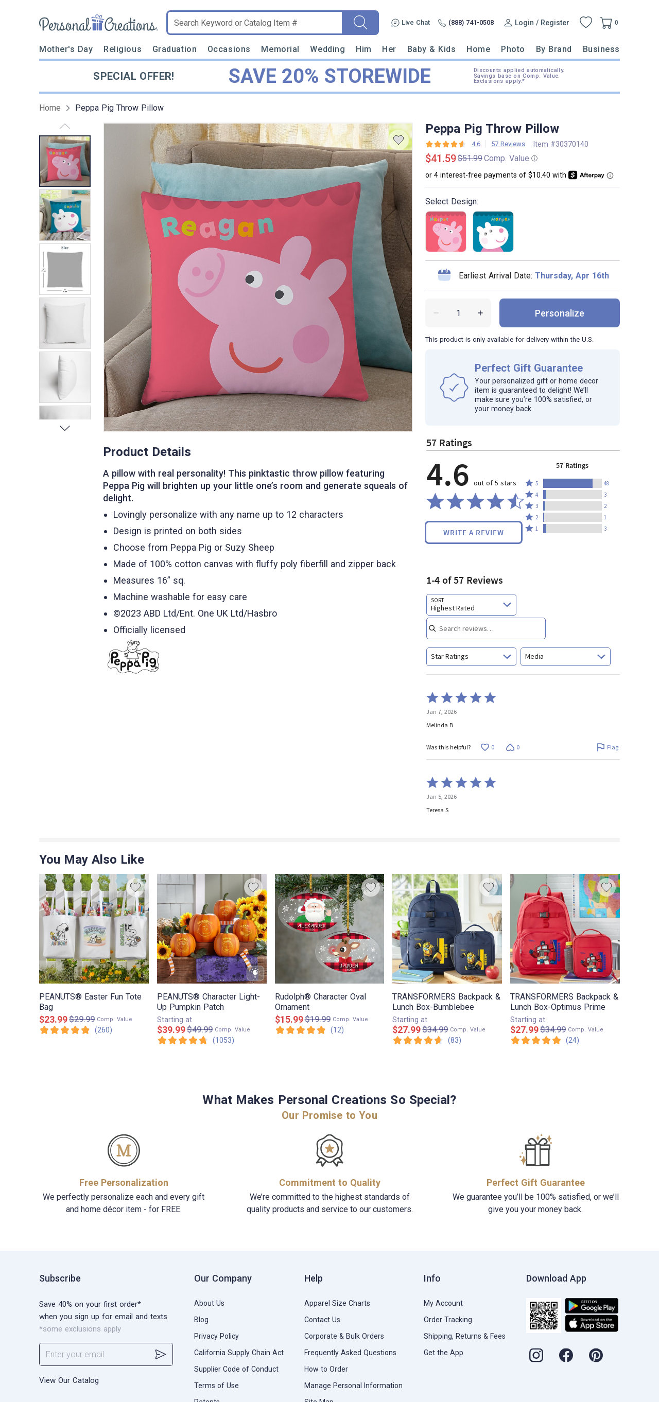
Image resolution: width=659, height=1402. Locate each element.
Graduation (174, 49)
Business (601, 49)
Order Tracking (448, 1320)
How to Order (326, 1369)
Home (478, 49)
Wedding (327, 49)
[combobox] (471, 605)
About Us (209, 1303)
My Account (443, 1303)
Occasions (229, 49)
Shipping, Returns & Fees (465, 1336)
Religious (122, 49)
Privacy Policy (216, 1336)
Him (364, 49)
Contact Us (322, 1320)
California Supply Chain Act (239, 1352)
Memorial (280, 49)
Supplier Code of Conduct (236, 1369)
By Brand (554, 49)
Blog (201, 1320)
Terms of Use (216, 1385)
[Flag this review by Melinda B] (607, 747)
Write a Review (473, 532)
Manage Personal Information (353, 1385)
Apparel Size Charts (337, 1303)
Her (389, 49)
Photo (513, 49)
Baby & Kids (431, 49)
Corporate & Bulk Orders (344, 1336)
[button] (572, 483)
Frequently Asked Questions (350, 1352)
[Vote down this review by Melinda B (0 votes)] (512, 747)
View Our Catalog (69, 1380)
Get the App (443, 1352)
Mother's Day (66, 49)
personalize (559, 313)
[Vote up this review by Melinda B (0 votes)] (487, 747)
